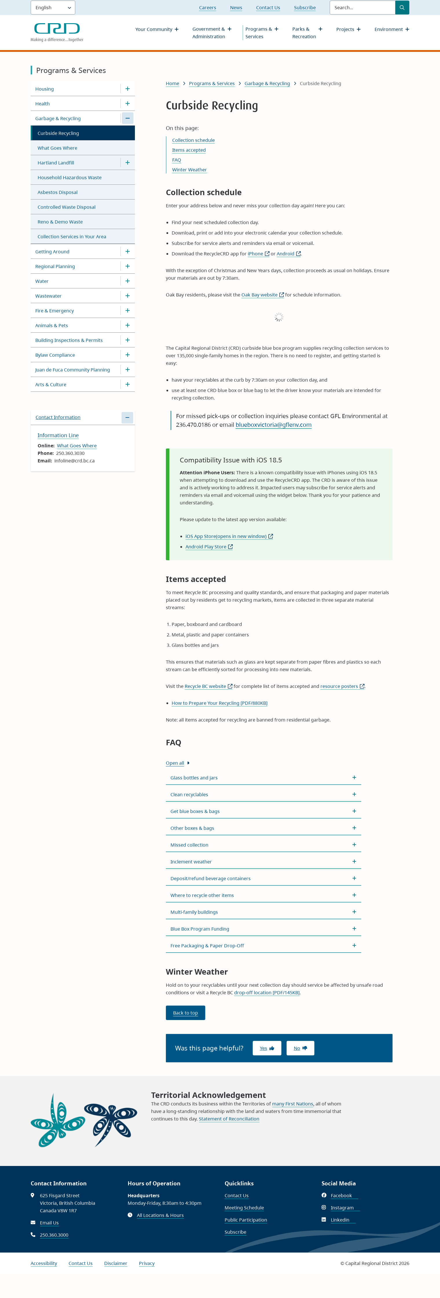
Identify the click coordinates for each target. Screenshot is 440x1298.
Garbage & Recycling (58, 118)
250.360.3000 (54, 1235)
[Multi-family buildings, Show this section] (263, 912)
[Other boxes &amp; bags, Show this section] (263, 828)
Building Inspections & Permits (69, 340)
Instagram (345, 1207)
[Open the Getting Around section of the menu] (127, 251)
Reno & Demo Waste (60, 222)
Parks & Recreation (304, 33)
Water (42, 281)
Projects (345, 29)
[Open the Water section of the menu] (127, 281)
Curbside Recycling (58, 133)
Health (42, 103)
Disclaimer (115, 1263)
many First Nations (292, 1104)
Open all (175, 763)
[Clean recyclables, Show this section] (263, 794)
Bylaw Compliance (55, 355)
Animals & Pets (51, 325)
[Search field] (362, 7)
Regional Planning (55, 266)
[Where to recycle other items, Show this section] (263, 895)
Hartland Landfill (56, 163)
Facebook (344, 1195)
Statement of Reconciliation (229, 1119)
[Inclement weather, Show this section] (263, 861)
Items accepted (189, 150)
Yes (263, 1048)
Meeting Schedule (244, 1207)
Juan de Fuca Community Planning (72, 370)
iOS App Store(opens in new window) (229, 536)
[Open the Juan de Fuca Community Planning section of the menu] (127, 369)
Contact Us (268, 7)
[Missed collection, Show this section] (263, 845)
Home (172, 83)
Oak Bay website (262, 295)
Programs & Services (258, 33)
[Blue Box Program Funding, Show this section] (263, 929)
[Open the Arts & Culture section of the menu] (127, 384)
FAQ (176, 160)
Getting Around (52, 251)
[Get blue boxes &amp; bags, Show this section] (263, 811)
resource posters (342, 686)
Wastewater (48, 296)
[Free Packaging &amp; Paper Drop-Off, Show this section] (263, 945)
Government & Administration (208, 33)
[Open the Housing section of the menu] (127, 88)
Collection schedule (193, 140)
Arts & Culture (50, 384)
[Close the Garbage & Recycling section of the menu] (127, 118)
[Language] (53, 7)
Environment (389, 29)
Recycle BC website (208, 686)
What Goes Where (57, 148)
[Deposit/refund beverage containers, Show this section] (263, 878)
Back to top (185, 1013)
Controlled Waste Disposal (67, 207)
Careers (207, 7)
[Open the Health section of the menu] (127, 103)
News (236, 7)
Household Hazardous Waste (70, 177)
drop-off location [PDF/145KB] (267, 992)
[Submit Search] (402, 7)
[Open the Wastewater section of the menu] (127, 295)
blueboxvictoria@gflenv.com (274, 425)
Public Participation (246, 1220)
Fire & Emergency (54, 310)
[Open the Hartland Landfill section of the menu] (127, 162)
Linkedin (343, 1220)
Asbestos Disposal (58, 192)
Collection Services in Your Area (72, 236)
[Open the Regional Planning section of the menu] (127, 266)
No (297, 1048)
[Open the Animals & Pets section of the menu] (127, 325)
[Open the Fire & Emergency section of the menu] (127, 310)
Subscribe (305, 7)
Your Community (153, 29)
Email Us (49, 1223)
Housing (44, 89)
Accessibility (44, 1263)
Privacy (147, 1263)
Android (289, 253)
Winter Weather (189, 169)
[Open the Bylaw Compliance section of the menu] (127, 354)
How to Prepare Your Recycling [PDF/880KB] (219, 703)
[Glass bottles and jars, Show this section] (263, 777)
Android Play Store (209, 546)
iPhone (259, 253)
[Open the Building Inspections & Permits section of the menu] (127, 340)
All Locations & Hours (160, 1215)
